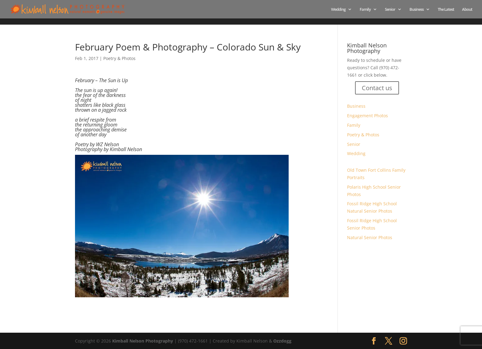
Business (416, 9)
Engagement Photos (367, 115)
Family (365, 9)
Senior (390, 9)
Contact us (377, 88)
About (467, 9)
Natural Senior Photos (369, 237)
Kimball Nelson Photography (142, 341)
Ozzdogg (282, 341)
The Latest (446, 9)
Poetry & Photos (119, 58)
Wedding (338, 9)
